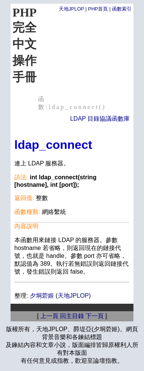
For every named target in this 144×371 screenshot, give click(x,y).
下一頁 (95, 316)
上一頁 (49, 316)
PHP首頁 (98, 9)
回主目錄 (72, 316)
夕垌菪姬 (42, 295)
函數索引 (122, 9)
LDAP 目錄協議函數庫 (100, 118)
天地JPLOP (71, 9)
